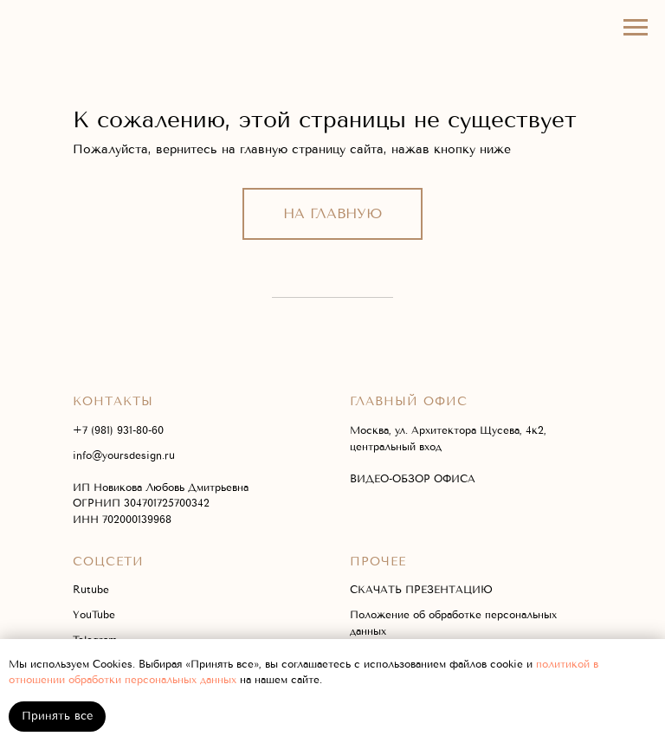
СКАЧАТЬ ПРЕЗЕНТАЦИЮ (421, 590)
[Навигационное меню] (635, 27)
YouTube (94, 615)
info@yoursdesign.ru (124, 455)
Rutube (91, 590)
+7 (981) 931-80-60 (118, 430)
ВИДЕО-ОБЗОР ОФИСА (412, 479)
